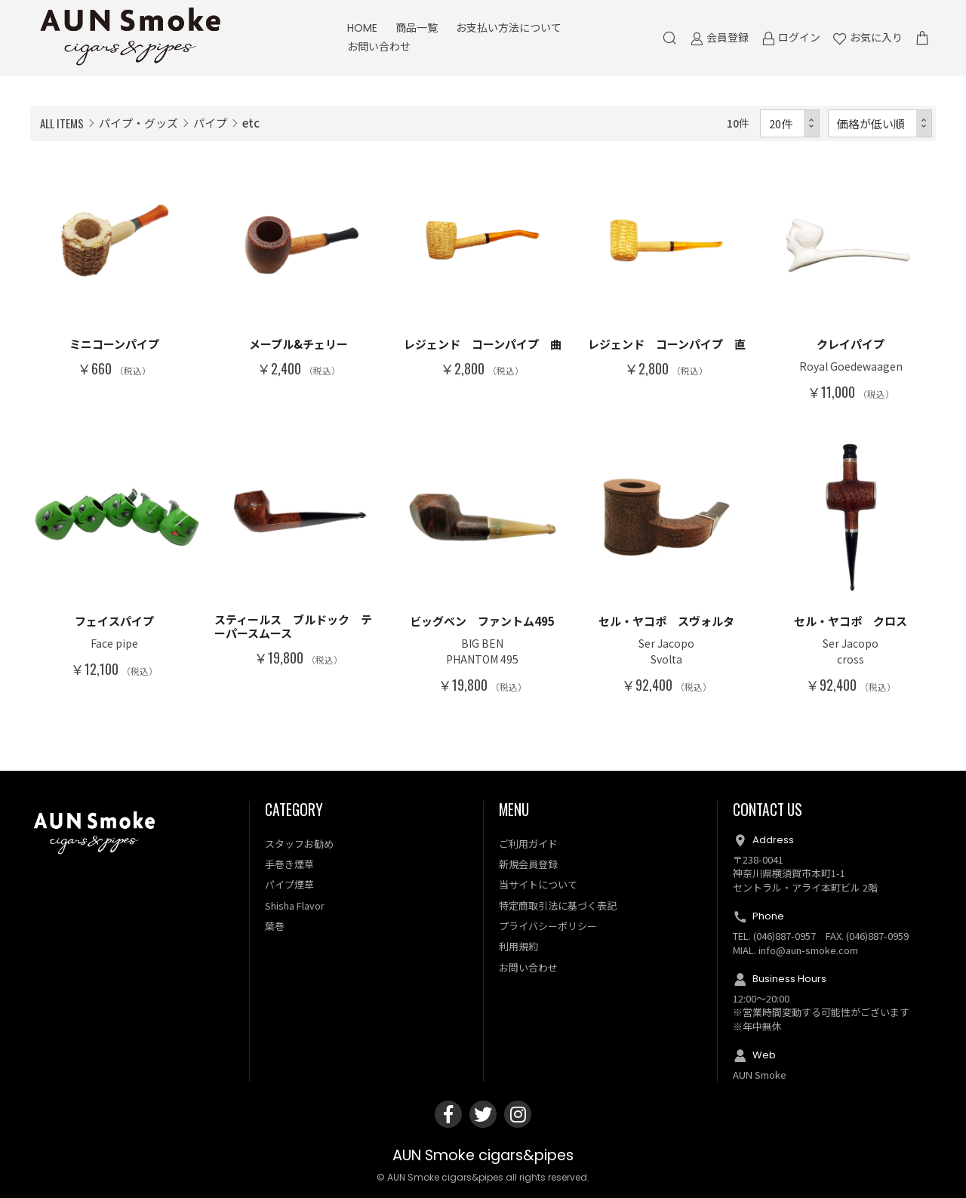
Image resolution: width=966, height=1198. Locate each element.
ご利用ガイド (528, 843)
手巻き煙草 (289, 864)
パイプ (210, 123)
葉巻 (275, 926)
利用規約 (518, 946)
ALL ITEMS (62, 123)
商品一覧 (416, 27)
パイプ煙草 (289, 884)
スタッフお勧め (299, 843)
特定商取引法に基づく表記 (558, 905)
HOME (362, 27)
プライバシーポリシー (548, 926)
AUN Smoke (759, 1074)
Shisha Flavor (295, 905)
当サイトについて (538, 884)
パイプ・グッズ (138, 123)
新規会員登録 (528, 864)
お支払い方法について (508, 27)
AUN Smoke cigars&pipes (483, 1155)
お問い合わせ (379, 46)
